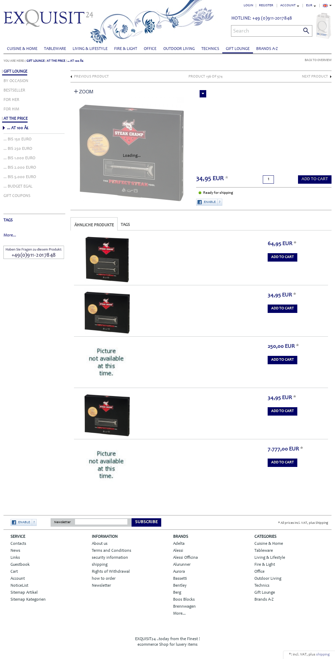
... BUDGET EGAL (17, 186)
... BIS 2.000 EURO (19, 168)
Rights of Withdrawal (111, 572)
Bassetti (180, 579)
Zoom (84, 91)
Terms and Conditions (111, 551)
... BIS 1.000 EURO (19, 158)
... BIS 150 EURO (17, 139)
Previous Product (91, 77)
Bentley (180, 586)
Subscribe (146, 522)
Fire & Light (125, 49)
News (15, 551)
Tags (125, 225)
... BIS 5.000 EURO (19, 177)
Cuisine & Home (22, 49)
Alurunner (182, 565)
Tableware (55, 49)
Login (248, 5)
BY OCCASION (15, 81)
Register (266, 5)
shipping (99, 565)
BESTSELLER (14, 90)
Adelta (179, 544)
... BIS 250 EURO (17, 149)
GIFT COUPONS (16, 196)
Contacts (18, 544)
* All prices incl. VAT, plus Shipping (303, 523)
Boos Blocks (184, 600)
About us (99, 544)
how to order (104, 579)
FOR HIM (11, 109)
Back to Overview (318, 60)
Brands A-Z (267, 49)
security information (110, 558)
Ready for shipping (218, 193)
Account (17, 579)
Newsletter (62, 522)
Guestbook (20, 565)
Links (15, 558)
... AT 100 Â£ (75, 61)
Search (241, 31)
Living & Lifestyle (90, 49)
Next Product (315, 77)
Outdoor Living (179, 49)
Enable (210, 202)
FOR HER (11, 100)
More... (9, 235)
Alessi (178, 551)
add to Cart (315, 179)
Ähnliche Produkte (94, 225)
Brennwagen (184, 607)
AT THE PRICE (56, 61)
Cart (14, 572)
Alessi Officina (185, 558)
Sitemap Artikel (24, 593)
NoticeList (19, 586)
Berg (177, 593)
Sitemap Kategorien (28, 600)
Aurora (179, 572)
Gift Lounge (238, 49)
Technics (210, 49)
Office (150, 49)
